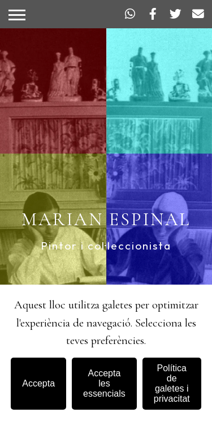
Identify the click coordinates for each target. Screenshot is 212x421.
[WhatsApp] (130, 14)
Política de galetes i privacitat (172, 383)
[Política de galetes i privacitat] (171, 384)
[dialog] (106, 353)
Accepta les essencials (104, 383)
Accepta (38, 383)
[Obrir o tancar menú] (17, 15)
